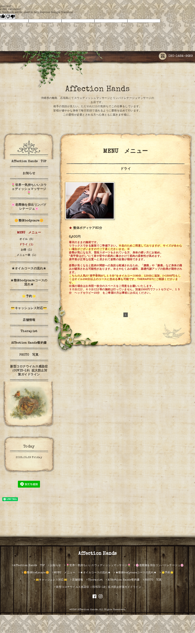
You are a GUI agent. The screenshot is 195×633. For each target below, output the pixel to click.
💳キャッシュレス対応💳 (29, 308)
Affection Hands (97, 89)
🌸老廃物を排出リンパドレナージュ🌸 (29, 207)
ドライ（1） (27, 244)
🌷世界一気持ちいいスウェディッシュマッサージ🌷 (29, 189)
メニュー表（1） (27, 255)
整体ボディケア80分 (87, 228)
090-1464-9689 (176, 56)
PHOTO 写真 (28, 355)
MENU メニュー (29, 232)
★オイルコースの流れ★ (29, 268)
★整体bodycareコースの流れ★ (28, 282)
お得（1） (27, 250)
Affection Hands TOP (28, 161)
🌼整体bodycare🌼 (28, 220)
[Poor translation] (10, 16)
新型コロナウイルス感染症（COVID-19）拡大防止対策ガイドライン (29, 370)
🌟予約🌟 (29, 296)
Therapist (29, 331)
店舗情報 (29, 320)
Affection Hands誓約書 (29, 343)
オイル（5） (27, 239)
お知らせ (29, 173)
